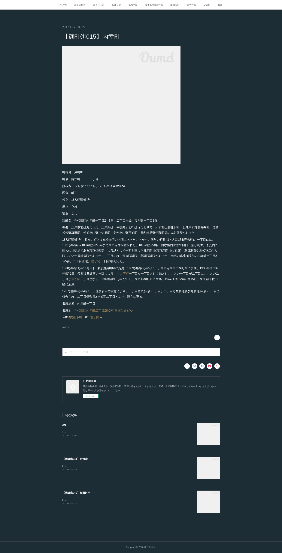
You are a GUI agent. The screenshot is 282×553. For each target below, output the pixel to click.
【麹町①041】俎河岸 (75, 458)
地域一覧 (132, 4)
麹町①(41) (66, 327)
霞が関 (95, 261)
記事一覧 (191, 4)
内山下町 (123, 273)
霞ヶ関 (75, 279)
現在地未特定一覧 (154, 4)
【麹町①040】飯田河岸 (76, 492)
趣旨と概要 (80, 4)
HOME (63, 4)
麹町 (65, 424)
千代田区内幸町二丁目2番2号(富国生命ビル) (104, 310)
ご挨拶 (206, 4)
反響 (220, 4)
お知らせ (116, 4)
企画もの (174, 4)
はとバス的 (98, 4)
